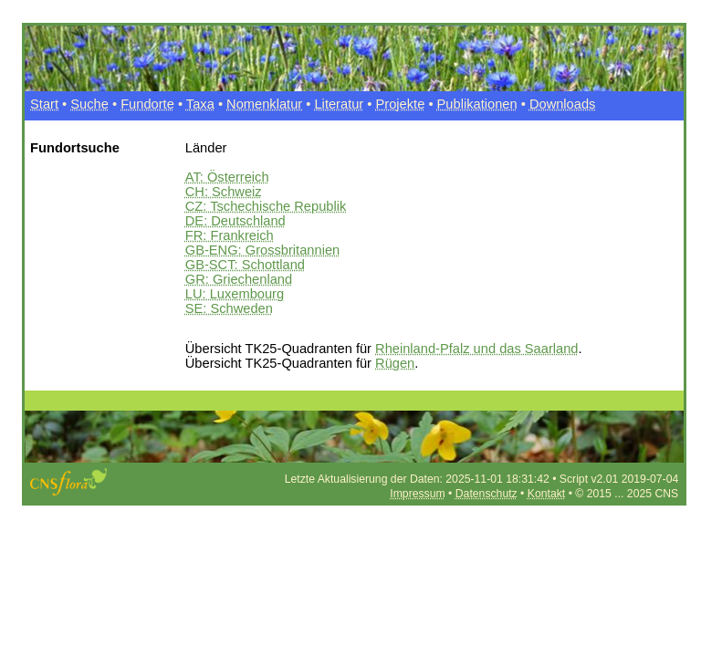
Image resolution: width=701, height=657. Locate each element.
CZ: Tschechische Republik (266, 206)
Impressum (417, 493)
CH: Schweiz (223, 191)
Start (44, 104)
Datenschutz (486, 493)
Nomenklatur (264, 104)
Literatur (338, 104)
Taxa (200, 104)
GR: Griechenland (238, 279)
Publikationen (477, 104)
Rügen (394, 363)
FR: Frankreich (229, 235)
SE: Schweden (229, 308)
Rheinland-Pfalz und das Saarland (476, 348)
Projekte (400, 104)
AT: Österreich (227, 177)
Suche (89, 104)
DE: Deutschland (235, 221)
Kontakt (546, 493)
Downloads (562, 104)
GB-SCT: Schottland (245, 264)
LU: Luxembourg (234, 294)
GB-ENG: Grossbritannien (262, 250)
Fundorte (147, 104)
